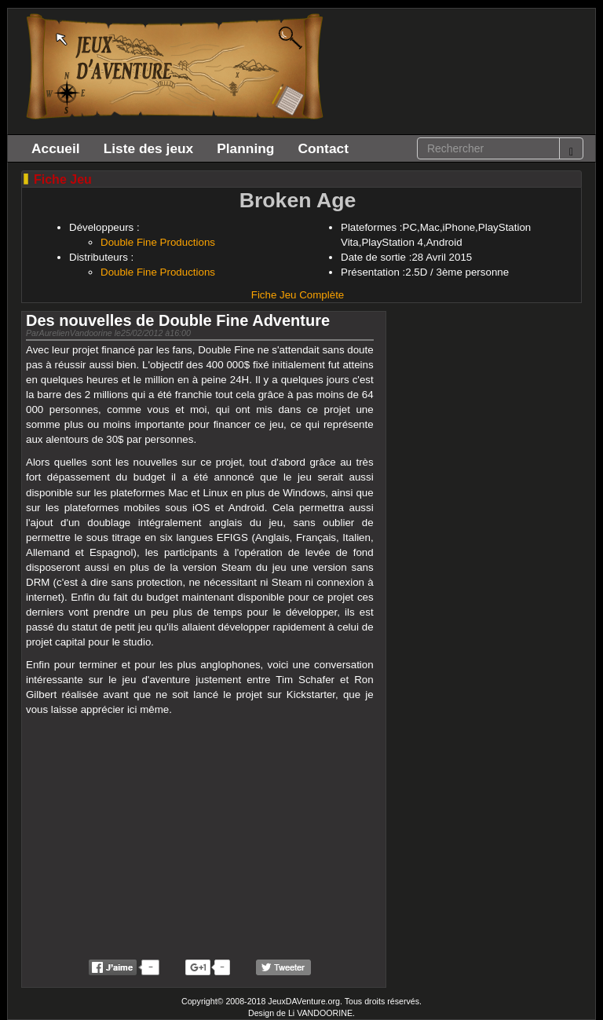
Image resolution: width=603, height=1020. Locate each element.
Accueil (55, 148)
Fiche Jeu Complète (298, 295)
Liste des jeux (149, 148)
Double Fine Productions (157, 242)
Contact (323, 148)
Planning (245, 148)
